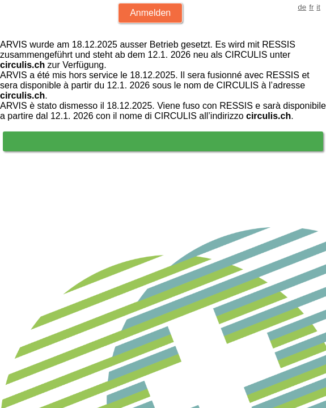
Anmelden (150, 13)
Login (31, 141)
